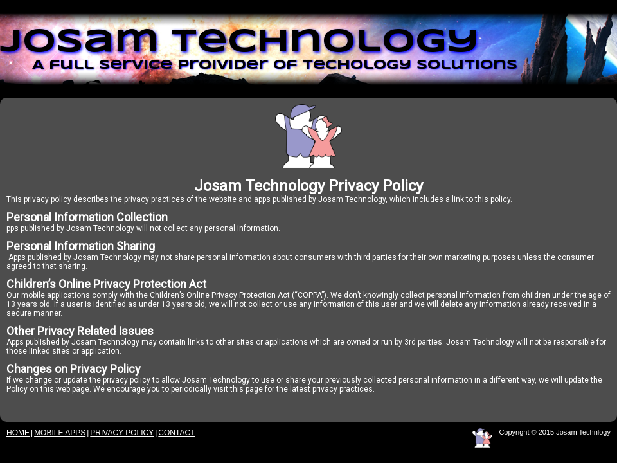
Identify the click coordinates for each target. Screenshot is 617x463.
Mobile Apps (59, 432)
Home (18, 432)
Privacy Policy (122, 432)
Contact (176, 432)
